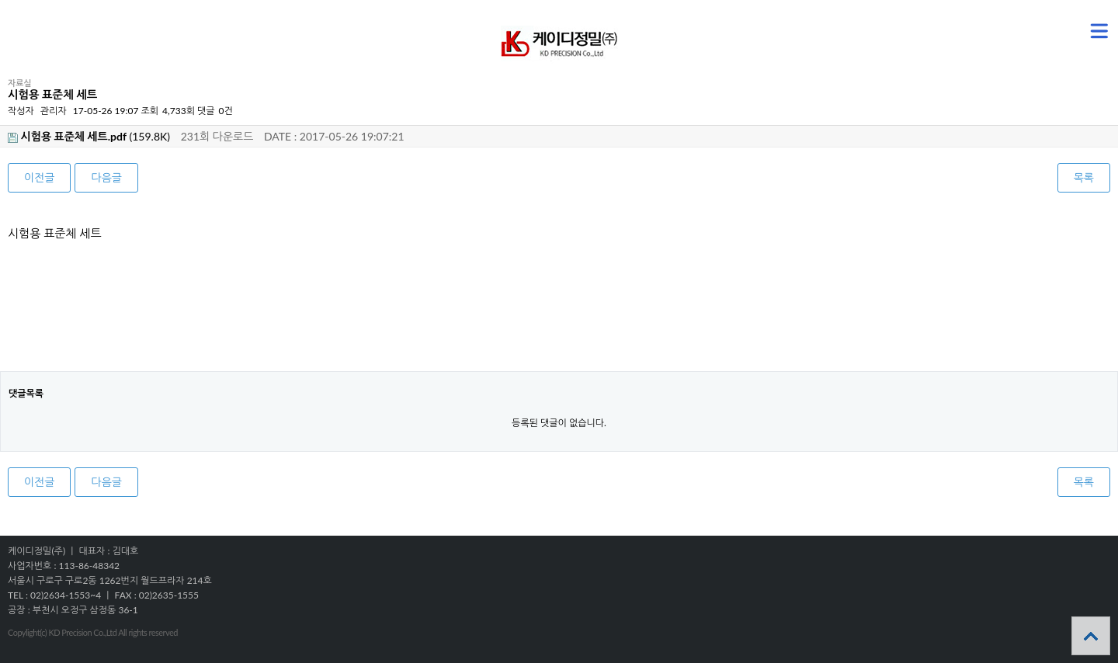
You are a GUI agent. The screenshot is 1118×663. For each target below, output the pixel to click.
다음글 (106, 177)
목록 (1084, 177)
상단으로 (1090, 635)
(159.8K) (89, 136)
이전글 (39, 177)
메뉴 (1079, 24)
